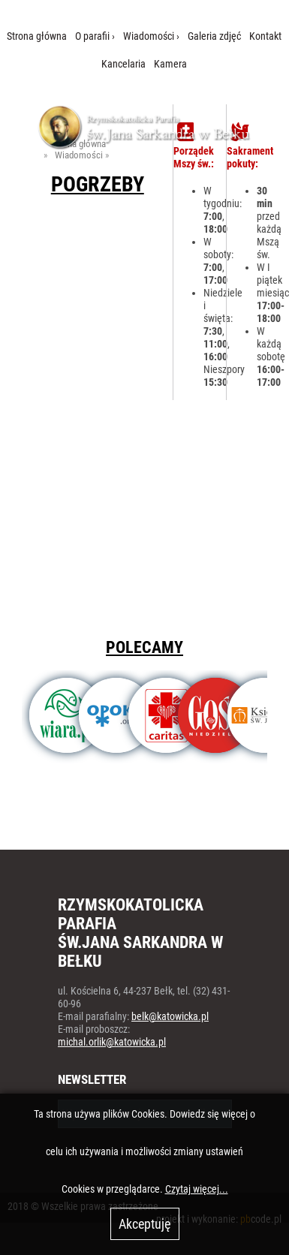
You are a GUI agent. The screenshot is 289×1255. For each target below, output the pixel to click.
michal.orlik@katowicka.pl (112, 1042)
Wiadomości (148, 36)
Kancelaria (123, 64)
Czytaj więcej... (196, 1189)
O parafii (92, 36)
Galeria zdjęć (214, 36)
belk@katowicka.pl (170, 1016)
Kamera (170, 64)
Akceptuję (144, 1224)
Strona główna (37, 36)
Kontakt (265, 36)
